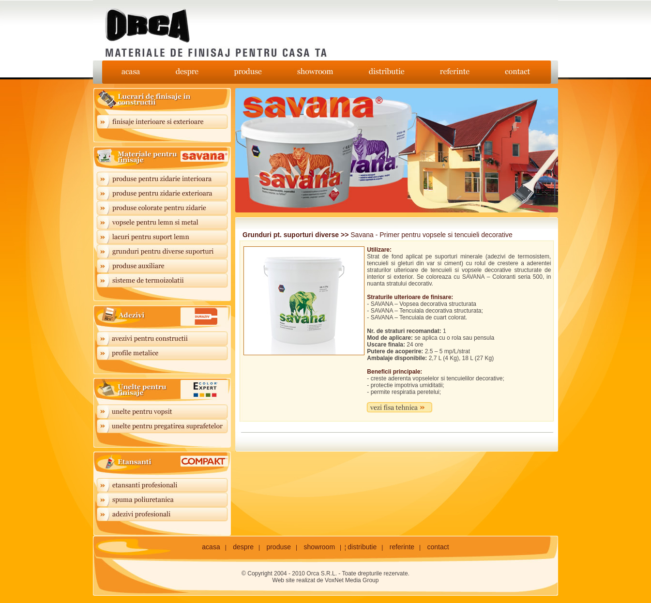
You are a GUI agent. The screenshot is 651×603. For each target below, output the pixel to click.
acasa (211, 547)
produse (278, 547)
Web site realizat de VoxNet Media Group (326, 580)
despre (243, 547)
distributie (362, 547)
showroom (319, 547)
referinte (402, 547)
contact (438, 547)
